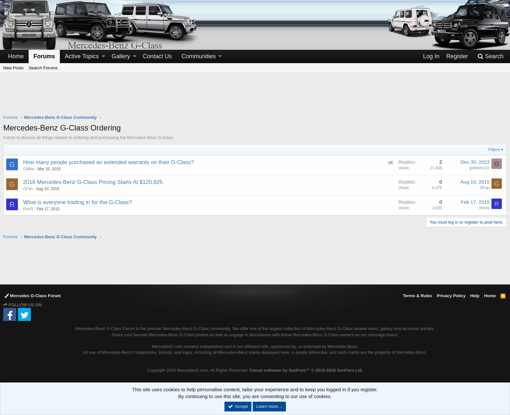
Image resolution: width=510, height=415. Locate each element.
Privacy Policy (451, 295)
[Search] (490, 56)
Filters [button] (494, 149)
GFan (485, 188)
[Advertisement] (255, 98)
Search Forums (43, 67)
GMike (28, 169)
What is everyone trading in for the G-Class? (77, 202)
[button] (103, 56)
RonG (28, 209)
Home (16, 56)
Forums (44, 56)
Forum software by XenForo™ (306, 370)
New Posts (13, 67)
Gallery (121, 56)
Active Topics (82, 56)
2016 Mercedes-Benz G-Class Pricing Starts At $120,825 (93, 182)
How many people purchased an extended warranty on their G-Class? (108, 162)
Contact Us (157, 56)
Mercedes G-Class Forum (33, 295)
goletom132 (479, 168)
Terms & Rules (417, 295)
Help (474, 295)
